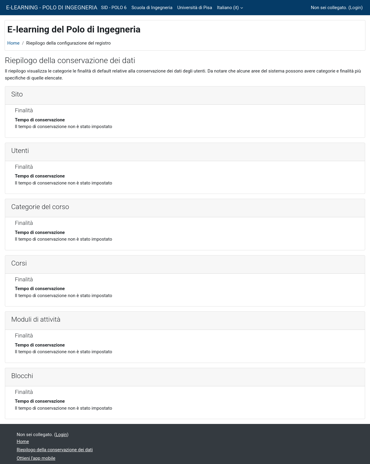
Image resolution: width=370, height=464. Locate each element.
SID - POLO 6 (113, 7)
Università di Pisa (194, 7)
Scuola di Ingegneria (151, 7)
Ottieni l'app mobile (36, 458)
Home (13, 43)
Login (355, 7)
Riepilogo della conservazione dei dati (55, 449)
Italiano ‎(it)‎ (228, 7)
